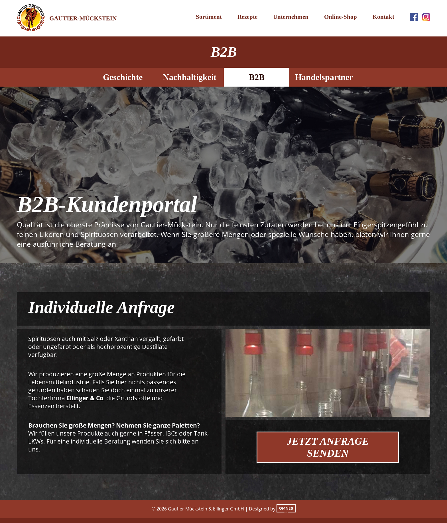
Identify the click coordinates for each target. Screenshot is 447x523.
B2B (257, 77)
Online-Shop (340, 16)
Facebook (414, 17)
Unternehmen (290, 16)
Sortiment (209, 16)
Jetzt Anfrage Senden (328, 447)
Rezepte (247, 16)
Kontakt (383, 16)
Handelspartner (324, 77)
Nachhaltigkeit (189, 77)
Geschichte (123, 77)
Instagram (426, 17)
